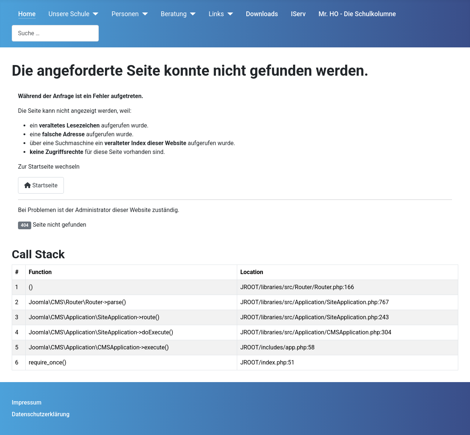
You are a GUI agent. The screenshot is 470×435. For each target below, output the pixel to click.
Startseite (41, 185)
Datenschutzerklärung (40, 414)
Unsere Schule (69, 14)
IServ (298, 14)
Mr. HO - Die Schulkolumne (357, 14)
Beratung (174, 14)
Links (216, 14)
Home (27, 14)
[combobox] (55, 33)
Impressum (26, 402)
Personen (125, 14)
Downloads (262, 14)
